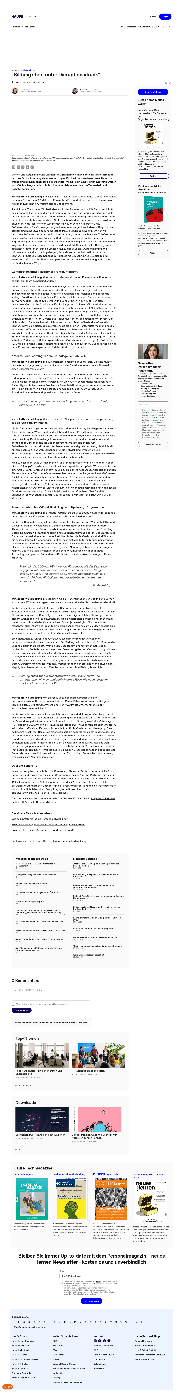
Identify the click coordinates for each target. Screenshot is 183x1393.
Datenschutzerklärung (151, 417)
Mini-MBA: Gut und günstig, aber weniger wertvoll (39, 922)
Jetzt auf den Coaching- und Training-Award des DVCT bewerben (96, 865)
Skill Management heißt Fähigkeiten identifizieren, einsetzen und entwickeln (39, 949)
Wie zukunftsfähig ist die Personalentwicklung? (40, 819)
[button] (32, 16)
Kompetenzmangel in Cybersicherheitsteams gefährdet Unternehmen (94, 887)
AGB (147, 412)
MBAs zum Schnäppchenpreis (29, 902)
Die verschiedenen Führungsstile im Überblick (37, 893)
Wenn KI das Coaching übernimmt (31, 884)
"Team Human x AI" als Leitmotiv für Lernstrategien (97, 946)
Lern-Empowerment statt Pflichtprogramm (93, 929)
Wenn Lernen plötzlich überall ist (88, 955)
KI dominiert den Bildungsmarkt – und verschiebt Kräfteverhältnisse (96, 908)
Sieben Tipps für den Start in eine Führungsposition (39, 939)
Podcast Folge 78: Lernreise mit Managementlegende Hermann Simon (98, 897)
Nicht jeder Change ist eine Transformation (35, 875)
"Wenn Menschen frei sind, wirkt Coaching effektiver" (40, 930)
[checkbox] (13, 1004)
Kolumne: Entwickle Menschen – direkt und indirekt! (43, 830)
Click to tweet (101, 585)
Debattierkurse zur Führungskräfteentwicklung (95, 938)
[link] (16, 27)
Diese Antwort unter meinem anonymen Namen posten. (41, 1004)
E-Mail (62, 1271)
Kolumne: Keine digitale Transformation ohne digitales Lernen (48, 825)
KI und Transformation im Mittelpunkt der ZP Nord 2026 (97, 919)
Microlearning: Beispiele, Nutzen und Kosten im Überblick (95, 876)
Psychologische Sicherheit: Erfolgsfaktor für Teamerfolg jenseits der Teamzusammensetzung (38, 912)
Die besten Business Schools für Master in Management (35, 865)
